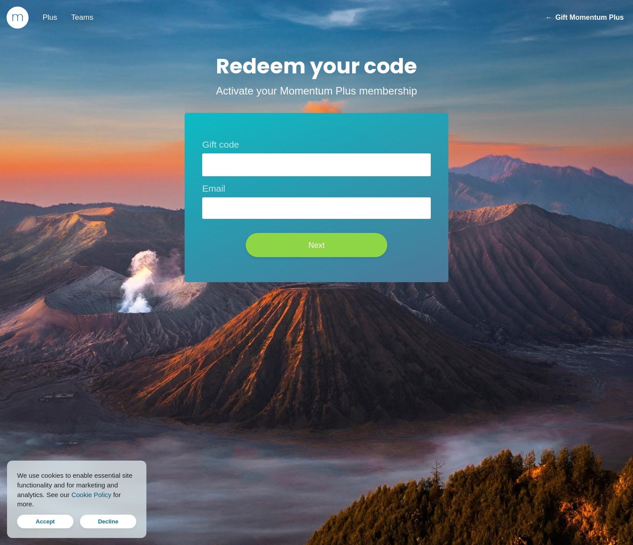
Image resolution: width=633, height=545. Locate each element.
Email (214, 188)
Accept (45, 521)
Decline (108, 521)
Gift (584, 18)
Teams (82, 17)
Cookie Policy (91, 494)
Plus (50, 17)
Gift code (220, 144)
